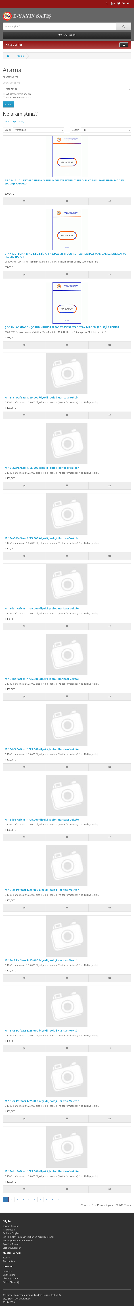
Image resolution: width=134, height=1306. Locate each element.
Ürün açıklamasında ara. (17, 97)
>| (64, 1199)
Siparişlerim (9, 1274)
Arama (20, 55)
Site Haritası (9, 1261)
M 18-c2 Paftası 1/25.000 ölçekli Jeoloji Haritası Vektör (42, 960)
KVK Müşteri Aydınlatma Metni (18, 1240)
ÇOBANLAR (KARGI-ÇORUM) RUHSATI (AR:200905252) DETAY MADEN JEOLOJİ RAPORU (62, 327)
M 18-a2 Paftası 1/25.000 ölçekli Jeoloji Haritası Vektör (42, 467)
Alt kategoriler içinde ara (17, 93)
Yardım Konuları (11, 1226)
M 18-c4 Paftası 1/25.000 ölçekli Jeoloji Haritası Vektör (42, 1101)
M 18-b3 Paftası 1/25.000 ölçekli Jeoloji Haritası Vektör (42, 749)
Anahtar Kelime (10, 76)
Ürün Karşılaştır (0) (14, 121)
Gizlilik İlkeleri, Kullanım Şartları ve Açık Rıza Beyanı (28, 1236)
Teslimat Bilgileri (11, 1233)
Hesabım (7, 1271)
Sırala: (8, 129)
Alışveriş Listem (10, 1278)
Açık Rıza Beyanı (11, 1244)
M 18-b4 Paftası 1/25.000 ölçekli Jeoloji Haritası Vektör (42, 819)
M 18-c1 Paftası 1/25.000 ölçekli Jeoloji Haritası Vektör (42, 890)
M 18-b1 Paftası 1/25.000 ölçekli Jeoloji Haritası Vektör (42, 608)
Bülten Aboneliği (11, 1282)
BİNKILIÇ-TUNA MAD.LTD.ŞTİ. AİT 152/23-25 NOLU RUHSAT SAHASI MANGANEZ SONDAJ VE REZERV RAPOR (65, 255)
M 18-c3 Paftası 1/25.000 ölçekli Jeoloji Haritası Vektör (42, 1030)
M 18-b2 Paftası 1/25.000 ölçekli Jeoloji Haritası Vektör (42, 679)
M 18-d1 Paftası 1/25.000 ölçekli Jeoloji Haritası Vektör (42, 1171)
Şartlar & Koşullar (12, 1247)
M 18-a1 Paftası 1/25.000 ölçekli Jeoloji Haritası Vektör (42, 397)
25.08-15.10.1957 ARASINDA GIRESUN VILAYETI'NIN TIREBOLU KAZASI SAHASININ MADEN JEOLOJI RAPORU (64, 181)
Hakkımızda (9, 1229)
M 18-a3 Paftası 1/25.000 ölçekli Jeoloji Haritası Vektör (42, 538)
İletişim (6, 1257)
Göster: (75, 129)
